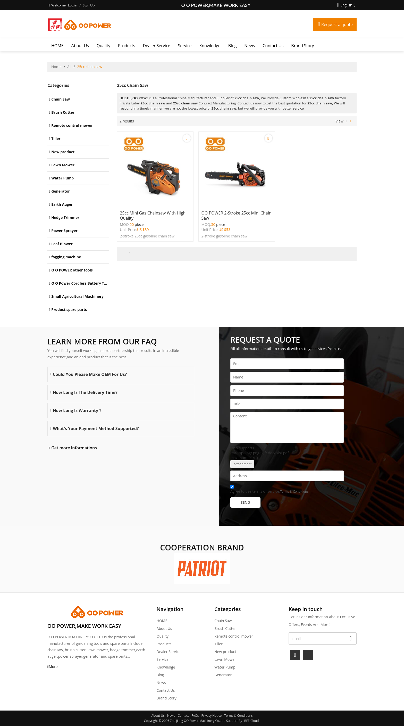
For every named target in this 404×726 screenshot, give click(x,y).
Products (126, 45)
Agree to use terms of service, (269, 490)
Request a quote (337, 24)
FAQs (195, 715)
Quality (103, 45)
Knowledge (210, 45)
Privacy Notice (211, 715)
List (346, 121)
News (249, 45)
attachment (242, 464)
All (69, 66)
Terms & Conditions (294, 491)
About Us (80, 45)
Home (56, 66)
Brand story (302, 45)
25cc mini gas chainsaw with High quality (153, 215)
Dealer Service (156, 45)
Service (185, 45)
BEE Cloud (251, 721)
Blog (232, 45)
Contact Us (273, 45)
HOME (57, 45)
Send (245, 502)
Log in (72, 5)
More (53, 666)
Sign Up (89, 5)
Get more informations (74, 448)
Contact (183, 715)
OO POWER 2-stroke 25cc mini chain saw (236, 215)
